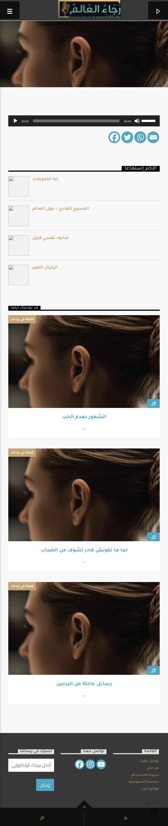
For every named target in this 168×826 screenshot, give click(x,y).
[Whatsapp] (140, 137)
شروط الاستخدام (145, 775)
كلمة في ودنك (22, 320)
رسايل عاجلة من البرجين (84, 684)
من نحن (153, 768)
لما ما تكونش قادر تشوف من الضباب (84, 550)
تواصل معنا (149, 761)
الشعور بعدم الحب (84, 417)
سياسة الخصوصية (144, 782)
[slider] (76, 120)
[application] (83, 120)
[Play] (15, 121)
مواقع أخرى (150, 789)
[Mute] (137, 121)
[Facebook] (114, 137)
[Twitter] (127, 137)
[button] (154, 811)
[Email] (153, 137)
